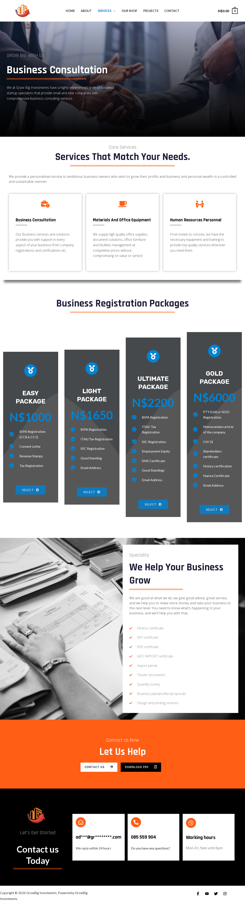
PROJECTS (150, 11)
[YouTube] (207, 894)
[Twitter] (216, 894)
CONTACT (171, 11)
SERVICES (104, 11)
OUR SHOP (129, 11)
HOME (70, 11)
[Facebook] (198, 894)
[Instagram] (225, 894)
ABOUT (86, 11)
